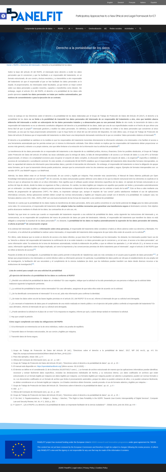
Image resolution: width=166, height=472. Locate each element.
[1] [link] (31, 128)
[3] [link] (118, 146)
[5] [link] (45, 178)
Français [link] (132, 2)
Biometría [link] (81, 28)
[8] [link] (25, 223)
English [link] (110, 2)
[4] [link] (138, 157)
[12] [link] (33, 264)
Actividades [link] (131, 28)
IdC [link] (105, 29)
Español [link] (154, 2)
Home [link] (9, 65)
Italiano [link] (143, 2)
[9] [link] (144, 231)
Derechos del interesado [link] (30, 65)
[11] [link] (154, 254)
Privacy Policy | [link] (89, 468)
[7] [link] (55, 220)
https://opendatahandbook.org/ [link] (49, 366)
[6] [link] (128, 188)
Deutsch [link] (121, 2)
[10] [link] (34, 249)
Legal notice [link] (77, 468)
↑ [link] (71, 354)
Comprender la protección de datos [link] (40, 28)
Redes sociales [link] (116, 29)
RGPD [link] (62, 28)
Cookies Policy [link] (102, 468)
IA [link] (71, 28)
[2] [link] (155, 134)
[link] (3, 16)
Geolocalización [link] (95, 29)
